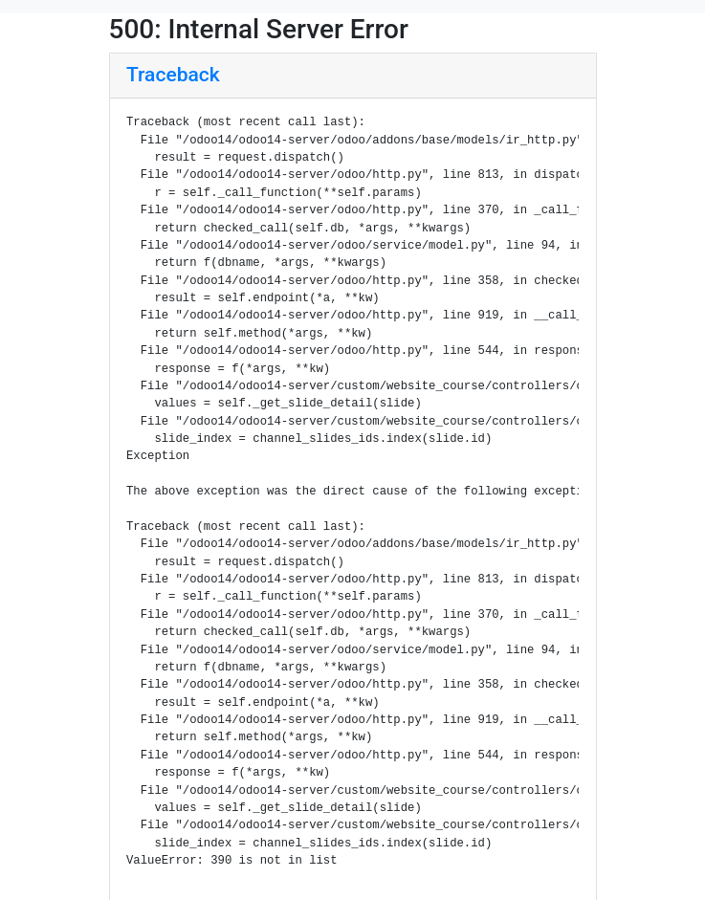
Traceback (173, 74)
